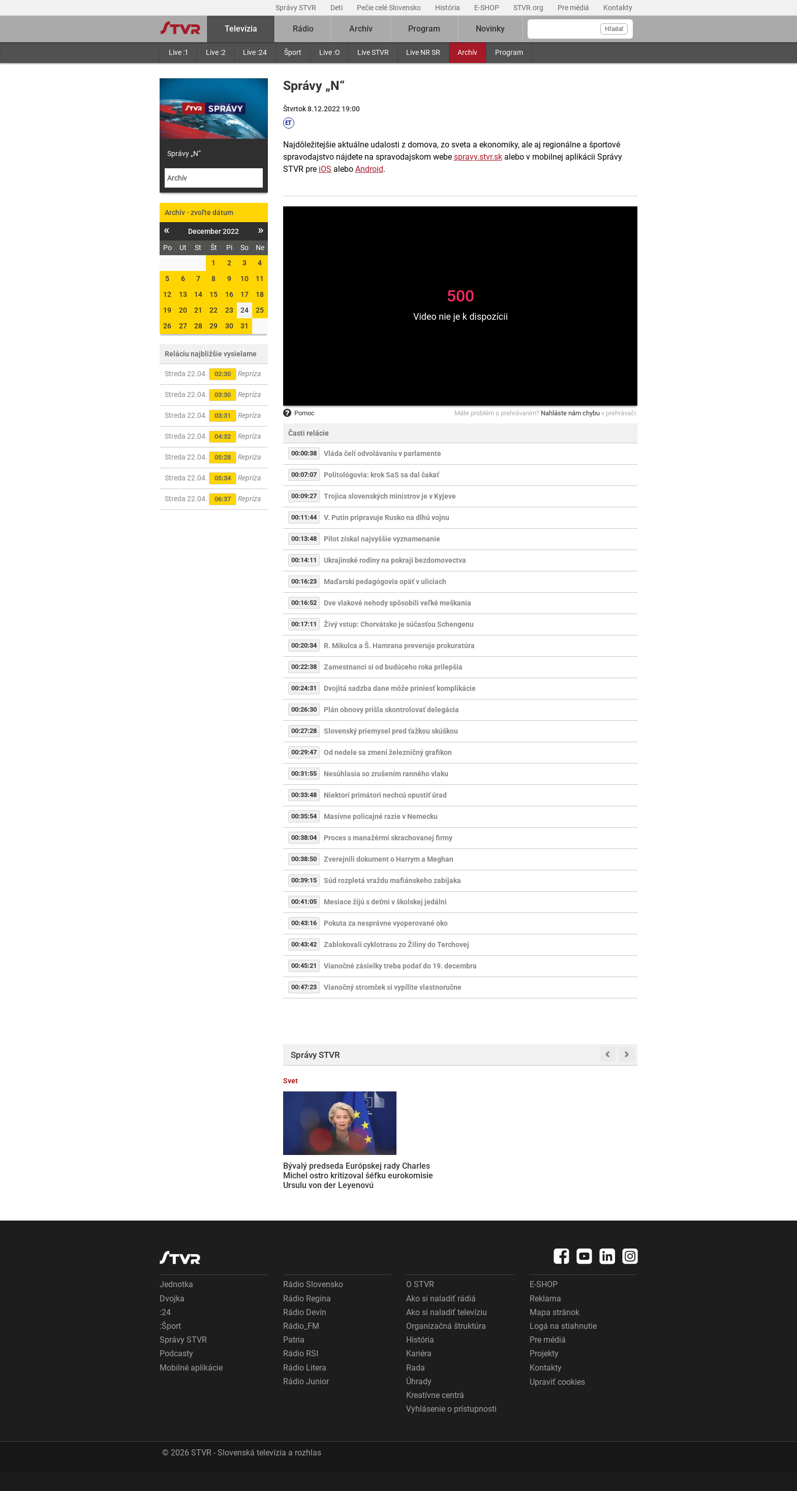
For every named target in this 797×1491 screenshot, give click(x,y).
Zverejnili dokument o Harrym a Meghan (388, 859)
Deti (337, 8)
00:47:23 (304, 987)
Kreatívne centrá (435, 1413)
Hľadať (614, 29)
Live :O (329, 52)
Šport (292, 52)
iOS (325, 169)
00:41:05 (304, 901)
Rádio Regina (307, 1317)
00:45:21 (304, 965)
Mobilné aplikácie (191, 1386)
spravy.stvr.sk (478, 157)
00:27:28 (304, 731)
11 (260, 279)
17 (244, 294)
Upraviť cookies (557, 1400)
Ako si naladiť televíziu (446, 1330)
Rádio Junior (306, 1400)
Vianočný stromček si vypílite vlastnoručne (393, 987)
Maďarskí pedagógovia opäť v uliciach (385, 581)
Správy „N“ (184, 153)
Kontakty (617, 8)
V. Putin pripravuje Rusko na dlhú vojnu (386, 517)
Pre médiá (574, 8)
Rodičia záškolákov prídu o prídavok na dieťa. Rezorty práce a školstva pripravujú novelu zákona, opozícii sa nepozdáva (506, 1174)
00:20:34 (304, 645)
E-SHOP (487, 8)
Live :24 (255, 52)
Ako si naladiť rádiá (441, 1317)
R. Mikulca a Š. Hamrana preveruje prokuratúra (399, 646)
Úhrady (419, 1400)
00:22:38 (304, 667)
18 (260, 294)
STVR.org (529, 8)
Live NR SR (423, 52)
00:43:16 (304, 923)
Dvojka (172, 1317)
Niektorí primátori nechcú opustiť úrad (385, 795)
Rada (415, 1386)
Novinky (490, 29)
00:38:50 (304, 859)
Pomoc (299, 413)
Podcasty (176, 1372)
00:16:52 (304, 602)
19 (167, 310)
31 (244, 326)
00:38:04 (304, 837)
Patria (293, 1358)
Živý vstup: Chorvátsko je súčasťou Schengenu (399, 624)
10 (244, 279)
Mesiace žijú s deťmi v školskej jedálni (385, 902)
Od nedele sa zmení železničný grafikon (388, 752)
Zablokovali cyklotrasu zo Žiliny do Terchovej (396, 944)
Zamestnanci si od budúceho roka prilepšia (393, 667)
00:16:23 (304, 581)
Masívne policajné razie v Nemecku (381, 816)
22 (213, 310)
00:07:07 (304, 474)
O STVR (420, 1303)
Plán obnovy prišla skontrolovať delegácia (391, 710)
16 (229, 294)
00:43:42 (304, 944)
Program (509, 52)
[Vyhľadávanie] (580, 29)
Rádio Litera (304, 1386)
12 (167, 294)
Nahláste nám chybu (570, 413)
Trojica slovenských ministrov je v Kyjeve (390, 496)
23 (229, 310)
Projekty (544, 1372)
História (448, 8)
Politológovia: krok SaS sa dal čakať (381, 475)
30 (229, 326)
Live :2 (216, 52)
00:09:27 (304, 496)
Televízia (241, 29)
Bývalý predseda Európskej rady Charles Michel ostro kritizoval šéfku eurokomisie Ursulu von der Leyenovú (320, 1170)
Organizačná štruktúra (446, 1344)
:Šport (170, 1344)
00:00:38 (304, 453)
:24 (165, 1330)
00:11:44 (304, 517)
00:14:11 (304, 560)
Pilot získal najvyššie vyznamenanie (382, 539)
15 (213, 294)
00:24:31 (304, 688)
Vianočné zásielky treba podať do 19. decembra (400, 966)
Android (369, 169)
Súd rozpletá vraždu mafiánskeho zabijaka (392, 880)
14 (198, 294)
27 (183, 326)
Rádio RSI (300, 1372)
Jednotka (176, 1303)
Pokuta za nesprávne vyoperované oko (386, 923)
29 (213, 326)
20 (183, 310)
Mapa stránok (554, 1330)
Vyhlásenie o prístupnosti (451, 1427)
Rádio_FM (301, 1344)
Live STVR (373, 52)
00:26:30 (304, 709)
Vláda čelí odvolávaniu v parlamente (382, 453)
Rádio (303, 29)
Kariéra (419, 1372)
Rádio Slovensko (313, 1303)
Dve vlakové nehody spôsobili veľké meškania (397, 603)
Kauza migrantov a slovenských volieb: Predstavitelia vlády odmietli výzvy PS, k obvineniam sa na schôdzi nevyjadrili (596, 1170)
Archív (467, 52)
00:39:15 (304, 880)
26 (167, 326)
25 (260, 310)
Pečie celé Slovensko (389, 8)
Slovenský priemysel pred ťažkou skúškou (391, 731)
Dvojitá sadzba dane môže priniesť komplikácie (400, 688)
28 (198, 326)
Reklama (545, 1317)
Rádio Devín (304, 1330)
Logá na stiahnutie (563, 1344)
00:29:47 (304, 752)
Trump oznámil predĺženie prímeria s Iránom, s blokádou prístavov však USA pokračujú (414, 1165)
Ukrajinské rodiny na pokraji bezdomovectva (395, 560)
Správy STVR (296, 8)
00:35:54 (304, 816)
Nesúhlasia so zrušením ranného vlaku (386, 774)
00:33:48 (304, 795)
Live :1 (179, 52)
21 (198, 310)
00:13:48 (304, 538)
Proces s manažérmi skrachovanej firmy (388, 838)
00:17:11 (304, 624)
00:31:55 (304, 773)
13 (183, 294)
